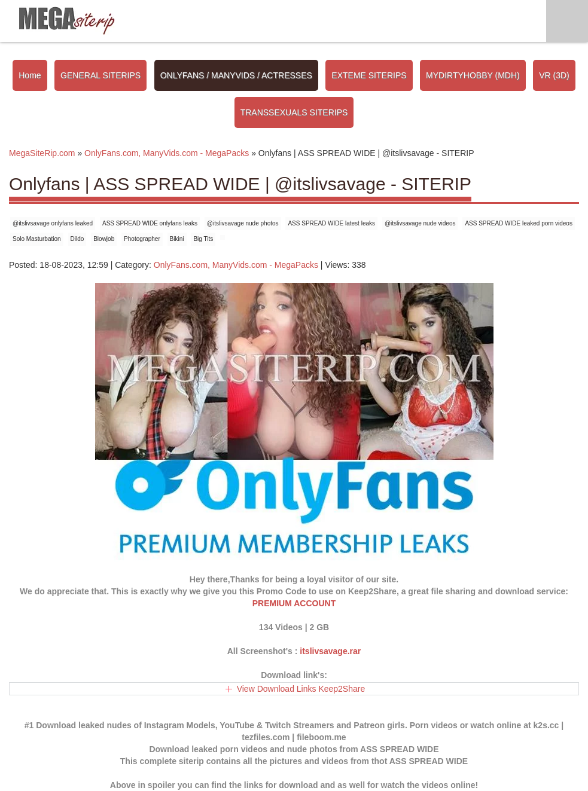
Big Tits (203, 239)
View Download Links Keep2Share (301, 689)
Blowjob (103, 239)
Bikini (177, 239)
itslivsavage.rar (330, 651)
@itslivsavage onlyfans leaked (53, 223)
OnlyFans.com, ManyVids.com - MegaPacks (236, 265)
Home (30, 75)
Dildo (77, 239)
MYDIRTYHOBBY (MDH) (473, 75)
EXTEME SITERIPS (368, 75)
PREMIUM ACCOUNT (294, 603)
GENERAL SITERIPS (100, 75)
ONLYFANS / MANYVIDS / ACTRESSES (236, 75)
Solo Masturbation (37, 239)
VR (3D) (554, 75)
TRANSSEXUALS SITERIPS (294, 112)
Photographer (142, 239)
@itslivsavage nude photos (243, 223)
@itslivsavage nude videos (420, 223)
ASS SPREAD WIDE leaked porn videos (518, 223)
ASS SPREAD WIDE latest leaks (331, 223)
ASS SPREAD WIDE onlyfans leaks (149, 223)
